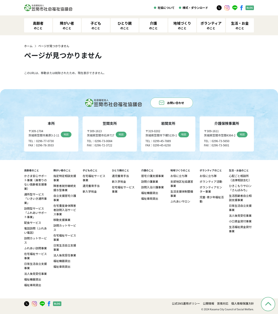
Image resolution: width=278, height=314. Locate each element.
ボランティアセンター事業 (211, 189)
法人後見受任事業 (35, 273)
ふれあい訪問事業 (35, 248)
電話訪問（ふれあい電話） (35, 230)
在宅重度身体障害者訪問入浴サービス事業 (64, 209)
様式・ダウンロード (195, 7)
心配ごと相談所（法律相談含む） (240, 178)
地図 (66, 134)
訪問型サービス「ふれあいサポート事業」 (35, 212)
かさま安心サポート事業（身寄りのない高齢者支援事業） (35, 182)
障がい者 (67, 25)
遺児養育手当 (91, 186)
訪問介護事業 (149, 181)
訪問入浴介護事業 (152, 187)
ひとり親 (125, 25)
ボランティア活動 (211, 181)
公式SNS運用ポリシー (186, 303)
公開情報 (208, 303)
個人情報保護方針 (242, 303)
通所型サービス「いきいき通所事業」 (35, 198)
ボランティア (211, 25)
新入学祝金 (90, 191)
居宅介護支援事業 (152, 176)
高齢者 (38, 25)
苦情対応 (222, 303)
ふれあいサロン (180, 201)
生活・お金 (240, 25)
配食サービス (32, 222)
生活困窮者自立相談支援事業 (240, 198)
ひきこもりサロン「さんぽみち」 (240, 188)
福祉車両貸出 (32, 285)
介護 (153, 25)
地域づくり (182, 25)
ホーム (28, 46)
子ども (95, 25)
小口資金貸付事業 (240, 221)
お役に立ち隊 (178, 176)
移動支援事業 (61, 220)
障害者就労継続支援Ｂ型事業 (64, 188)
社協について (166, 7)
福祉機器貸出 (32, 279)
